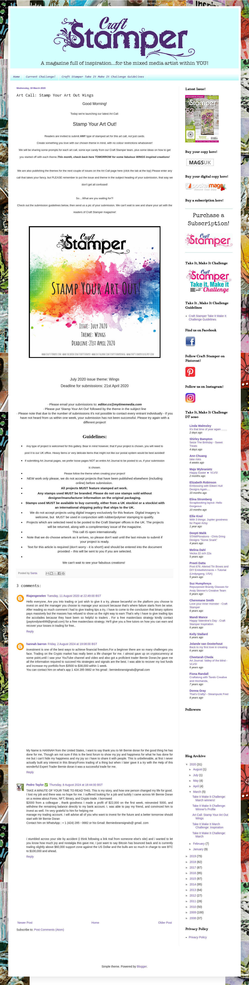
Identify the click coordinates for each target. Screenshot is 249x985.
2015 (193, 878)
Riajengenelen (36, 595)
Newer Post (24, 922)
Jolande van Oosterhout (206, 643)
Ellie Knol (196, 516)
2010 (193, 906)
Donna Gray (198, 690)
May (196, 780)
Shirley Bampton (201, 439)
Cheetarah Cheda (201, 657)
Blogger (142, 966)
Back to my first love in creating (208, 647)
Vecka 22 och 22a (200, 553)
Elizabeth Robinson (203, 482)
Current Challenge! (41, 77)
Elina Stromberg (201, 499)
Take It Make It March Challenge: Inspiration (207, 825)
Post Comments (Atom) (49, 929)
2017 (193, 867)
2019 (193, 856)
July (196, 775)
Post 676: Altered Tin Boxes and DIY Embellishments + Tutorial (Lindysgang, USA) (209, 570)
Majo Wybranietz (201, 469)
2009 (193, 912)
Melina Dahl (198, 550)
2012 (193, 895)
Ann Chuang (198, 456)
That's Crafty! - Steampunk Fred (209, 694)
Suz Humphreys (200, 583)
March (197, 791)
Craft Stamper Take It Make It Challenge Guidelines (103, 77)
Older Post (165, 922)
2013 (193, 890)
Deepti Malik (198, 533)
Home (16, 77)
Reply (30, 631)
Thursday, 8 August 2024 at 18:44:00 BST (76, 784)
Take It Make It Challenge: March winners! (209, 798)
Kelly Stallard (199, 634)
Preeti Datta (198, 563)
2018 (193, 862)
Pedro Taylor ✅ (37, 784)
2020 (193, 764)
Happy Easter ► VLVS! (204, 472)
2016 (193, 873)
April (196, 786)
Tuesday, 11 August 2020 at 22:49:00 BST (74, 595)
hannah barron (36, 644)
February (199, 843)
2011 (193, 901)
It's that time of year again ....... (208, 429)
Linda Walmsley (200, 425)
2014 (193, 884)
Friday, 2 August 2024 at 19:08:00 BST (72, 644)
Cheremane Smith (202, 600)
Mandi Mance (199, 617)
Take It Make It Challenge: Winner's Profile (209, 807)
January (198, 849)
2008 (193, 918)
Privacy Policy (198, 937)
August (198, 769)
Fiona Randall (199, 673)
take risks (195, 459)
